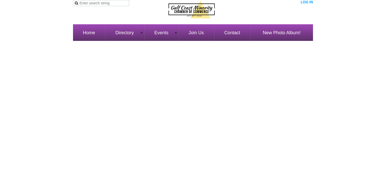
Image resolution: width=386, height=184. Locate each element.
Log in (307, 2)
